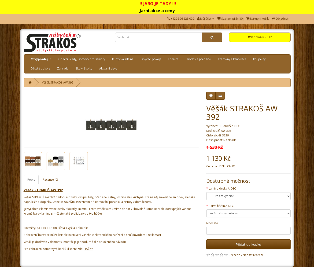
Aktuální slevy (108, 68)
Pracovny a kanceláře (232, 59)
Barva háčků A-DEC (221, 206)
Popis (31, 180)
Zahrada (63, 68)
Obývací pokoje (150, 59)
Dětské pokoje (40, 68)
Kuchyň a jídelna (122, 59)
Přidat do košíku (248, 244)
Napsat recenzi (253, 255)
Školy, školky (84, 68)
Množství (212, 223)
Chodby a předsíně (198, 59)
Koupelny (259, 59)
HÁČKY (88, 249)
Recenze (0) (50, 180)
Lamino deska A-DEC (222, 188)
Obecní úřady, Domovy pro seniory (81, 59)
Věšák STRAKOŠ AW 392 (57, 82)
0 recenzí (234, 255)
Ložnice (173, 59)
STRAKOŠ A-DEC (229, 126)
